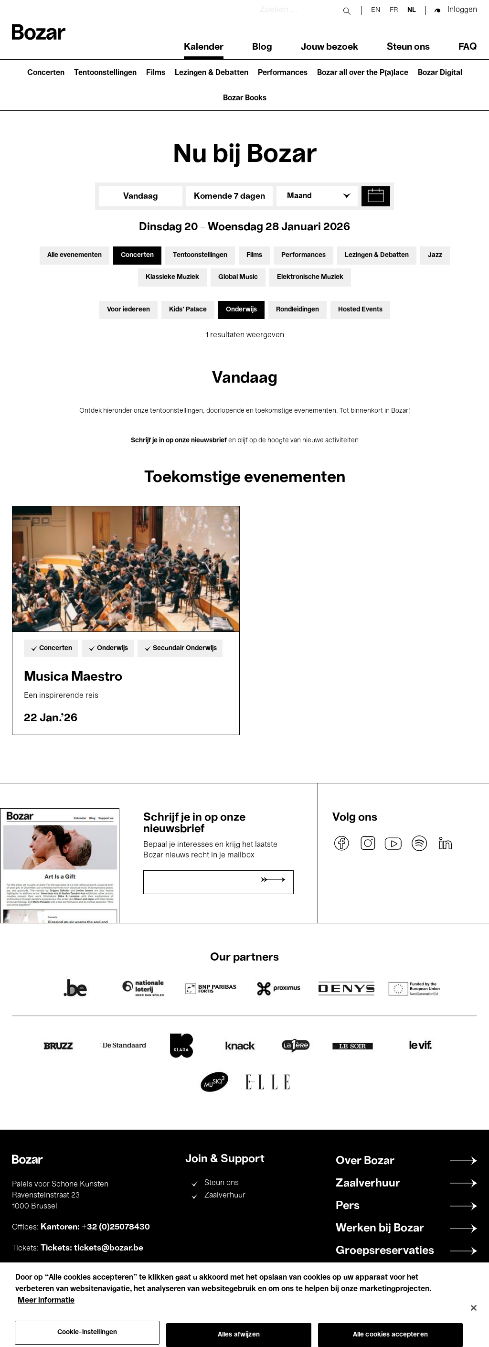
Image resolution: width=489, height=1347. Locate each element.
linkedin (445, 843)
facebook (341, 843)
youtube (393, 843)
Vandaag (140, 196)
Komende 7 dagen (229, 196)
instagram (367, 843)
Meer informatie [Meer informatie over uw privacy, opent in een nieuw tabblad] (46, 1312)
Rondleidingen (297, 310)
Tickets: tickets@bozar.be (92, 1248)
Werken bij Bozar (380, 1228)
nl (411, 10)
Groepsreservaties (385, 1251)
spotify (419, 843)
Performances (283, 73)
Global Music (238, 277)
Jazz (435, 255)
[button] (375, 196)
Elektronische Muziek (310, 277)
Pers (348, 1206)
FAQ (467, 47)
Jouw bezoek (329, 47)
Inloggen (462, 10)
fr (394, 10)
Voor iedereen (128, 310)
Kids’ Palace (188, 310)
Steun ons (408, 47)
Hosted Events (360, 310)
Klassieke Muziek (172, 277)
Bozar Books (244, 98)
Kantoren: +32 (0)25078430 (95, 1227)
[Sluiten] (473, 1319)
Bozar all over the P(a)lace (362, 73)
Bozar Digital (440, 73)
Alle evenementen (74, 255)
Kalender (203, 47)
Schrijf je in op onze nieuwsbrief (179, 441)
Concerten (45, 73)
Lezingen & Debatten (211, 73)
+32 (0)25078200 (87, 1269)
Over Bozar (365, 1161)
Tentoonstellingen (105, 73)
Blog (262, 47)
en (375, 10)
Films (155, 73)
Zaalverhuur (224, 1195)
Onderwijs (241, 310)
